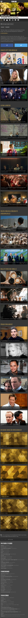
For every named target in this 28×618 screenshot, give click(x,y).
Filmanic (2, 604)
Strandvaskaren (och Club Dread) (5, 579)
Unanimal (2, 551)
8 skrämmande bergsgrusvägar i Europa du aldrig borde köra (9, 611)
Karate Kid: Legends (3, 568)
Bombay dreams (3, 575)
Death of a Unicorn (3, 556)
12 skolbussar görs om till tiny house (6, 607)
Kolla (1, 610)
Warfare (2, 552)
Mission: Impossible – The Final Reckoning (7, 565)
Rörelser (2, 549)
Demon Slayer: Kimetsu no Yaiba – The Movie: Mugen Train (9, 559)
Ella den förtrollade (3, 580)
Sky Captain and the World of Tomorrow (6, 576)
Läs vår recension (4, 33)
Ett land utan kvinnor (4, 582)
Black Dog (2, 545)
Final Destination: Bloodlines (5, 562)
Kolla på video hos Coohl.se (9, 269)
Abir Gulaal (2, 555)
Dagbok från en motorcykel (5, 573)
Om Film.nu (2, 597)
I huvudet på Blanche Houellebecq (6, 548)
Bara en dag (2, 583)
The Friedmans (3, 587)
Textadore (2, 613)
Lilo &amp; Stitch (3, 566)
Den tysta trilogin (3, 558)
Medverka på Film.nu (4, 601)
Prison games (3, 590)
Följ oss (2, 603)
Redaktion (2, 600)
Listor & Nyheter (5, 105)
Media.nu (2, 614)
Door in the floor (3, 589)
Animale (2, 561)
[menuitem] (2, 539)
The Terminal (3, 586)
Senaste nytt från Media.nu (9, 50)
